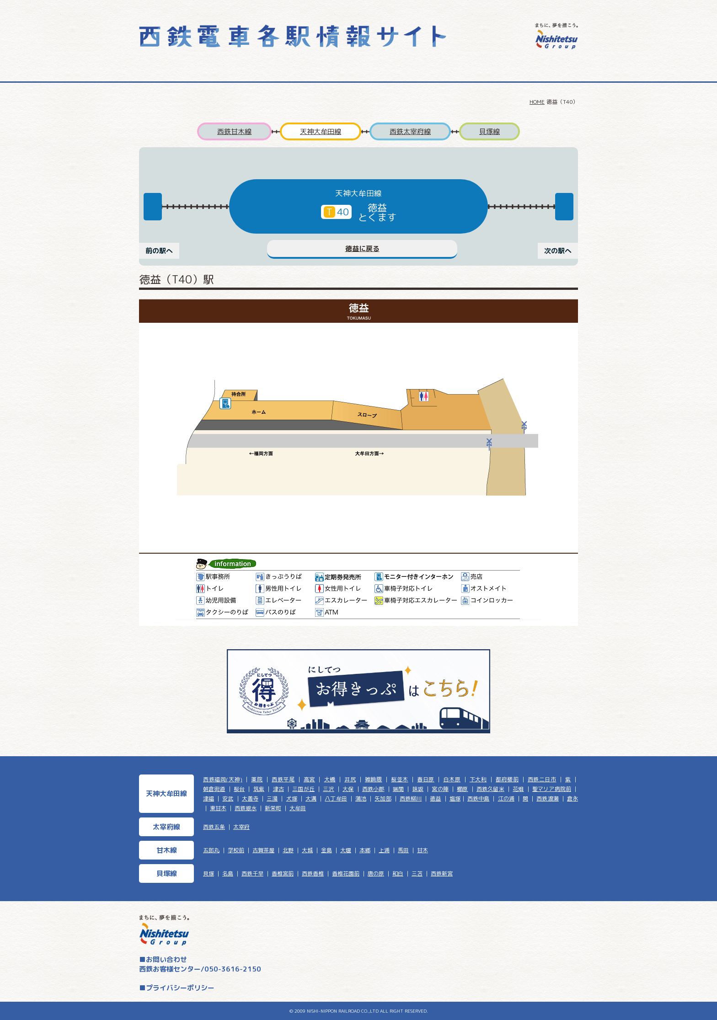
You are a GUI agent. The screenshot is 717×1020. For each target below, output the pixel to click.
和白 (397, 873)
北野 (288, 850)
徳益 (435, 798)
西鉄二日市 (542, 779)
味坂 (417, 789)
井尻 (350, 779)
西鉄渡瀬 (547, 798)
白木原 (452, 779)
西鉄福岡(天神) (222, 779)
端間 (398, 789)
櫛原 (462, 789)
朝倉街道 (214, 789)
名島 (227, 873)
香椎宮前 (283, 873)
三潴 (272, 798)
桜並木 (399, 779)
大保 (347, 789)
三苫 (417, 873)
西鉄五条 (214, 827)
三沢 (328, 789)
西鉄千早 (252, 873)
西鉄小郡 (373, 789)
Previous (153, 206)
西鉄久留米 (490, 789)
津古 (278, 789)
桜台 (239, 789)
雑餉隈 (373, 779)
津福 (208, 798)
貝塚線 (489, 131)
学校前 (236, 850)
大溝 (310, 798)
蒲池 (360, 798)
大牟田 (297, 808)
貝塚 (208, 873)
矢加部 (383, 798)
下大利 (478, 779)
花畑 (518, 789)
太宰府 (241, 827)
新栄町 (273, 808)
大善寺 (250, 798)
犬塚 (291, 798)
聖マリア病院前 (551, 789)
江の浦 (506, 798)
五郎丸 (211, 850)
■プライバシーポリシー (176, 988)
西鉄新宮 (442, 873)
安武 (227, 798)
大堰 (345, 850)
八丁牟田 (336, 798)
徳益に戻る (362, 248)
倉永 (572, 798)
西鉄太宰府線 (410, 131)
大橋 (330, 779)
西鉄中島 (478, 798)
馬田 (403, 850)
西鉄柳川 (411, 798)
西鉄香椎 (313, 873)
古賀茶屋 (263, 850)
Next (564, 206)
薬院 (256, 779)
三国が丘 (303, 789)
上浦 (384, 850)
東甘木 (218, 808)
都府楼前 (507, 779)
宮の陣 (440, 789)
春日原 (425, 779)
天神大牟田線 (320, 131)
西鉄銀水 (246, 808)
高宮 (309, 779)
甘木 (422, 850)
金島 (326, 850)
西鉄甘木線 (234, 131)
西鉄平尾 (283, 779)
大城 (307, 850)
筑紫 (258, 789)
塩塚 (454, 798)
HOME (537, 102)
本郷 (364, 850)
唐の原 (376, 873)
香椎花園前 (345, 873)
